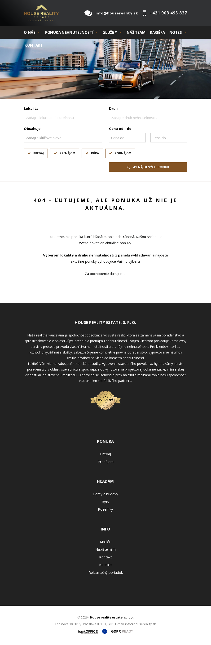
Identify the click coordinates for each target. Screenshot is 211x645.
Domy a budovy (105, 493)
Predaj (38, 153)
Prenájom (67, 153)
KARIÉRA (157, 32)
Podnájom (123, 153)
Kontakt (34, 45)
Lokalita (31, 108)
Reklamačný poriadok (105, 572)
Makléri (105, 541)
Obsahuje (32, 128)
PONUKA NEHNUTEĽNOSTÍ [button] (69, 32)
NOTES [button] (175, 32)
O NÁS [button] (29, 32)
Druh (113, 108)
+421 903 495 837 (168, 13)
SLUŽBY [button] (110, 32)
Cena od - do (120, 128)
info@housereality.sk (117, 13)
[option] (105, 69)
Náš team (136, 32)
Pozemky (105, 509)
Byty (105, 501)
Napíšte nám (105, 549)
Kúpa (95, 153)
